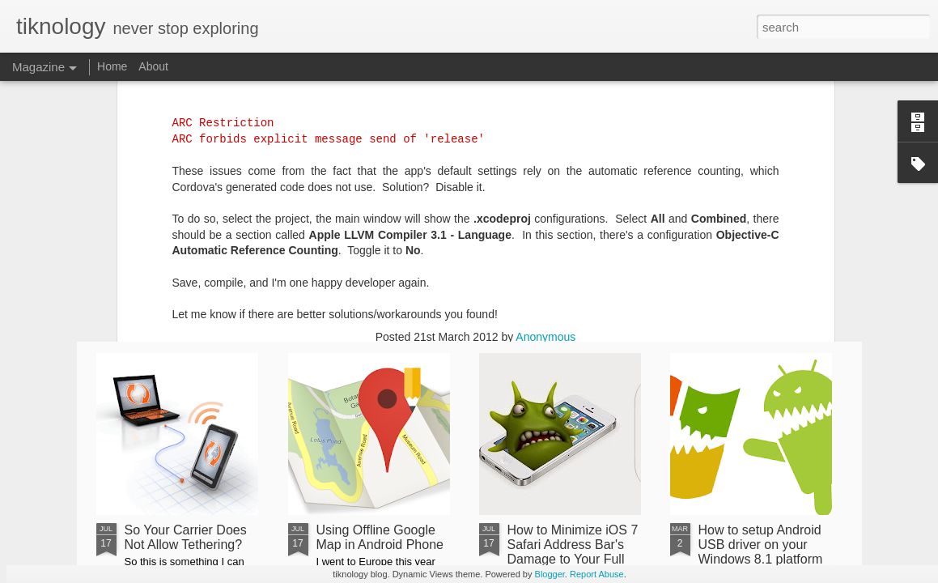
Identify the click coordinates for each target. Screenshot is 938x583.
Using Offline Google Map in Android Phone (380, 537)
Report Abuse (597, 574)
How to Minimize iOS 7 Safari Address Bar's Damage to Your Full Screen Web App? (573, 552)
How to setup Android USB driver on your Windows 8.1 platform (760, 544)
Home (112, 66)
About (153, 66)
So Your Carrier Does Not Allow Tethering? (186, 537)
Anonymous (545, 98)
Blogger (550, 574)
